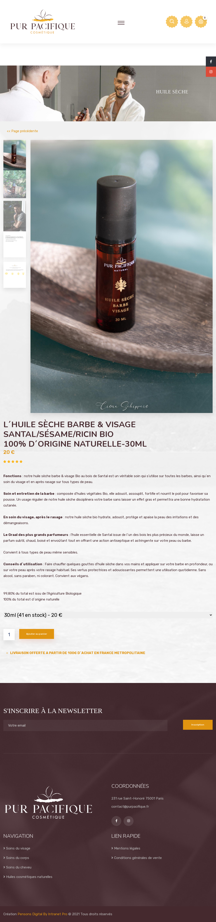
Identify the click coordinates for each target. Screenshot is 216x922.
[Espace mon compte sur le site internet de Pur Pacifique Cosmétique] (186, 22)
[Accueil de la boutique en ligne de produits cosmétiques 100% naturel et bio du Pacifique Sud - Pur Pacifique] (42, 21)
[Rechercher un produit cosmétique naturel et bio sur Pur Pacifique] (172, 22)
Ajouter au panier (36, 634)
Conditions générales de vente (136, 858)
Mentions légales (125, 848)
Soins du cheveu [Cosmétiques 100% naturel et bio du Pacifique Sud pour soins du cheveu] (17, 867)
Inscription (197, 724)
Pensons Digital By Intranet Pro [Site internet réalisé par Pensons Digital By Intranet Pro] (42, 914)
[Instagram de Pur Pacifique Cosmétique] (211, 72)
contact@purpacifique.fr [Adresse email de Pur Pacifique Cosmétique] (130, 807)
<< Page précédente (22, 131)
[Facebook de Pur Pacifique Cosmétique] (211, 62)
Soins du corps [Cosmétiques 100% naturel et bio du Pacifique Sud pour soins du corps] (16, 858)
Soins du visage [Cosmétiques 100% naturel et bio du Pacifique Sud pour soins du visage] (16, 848)
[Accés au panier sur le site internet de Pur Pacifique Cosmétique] (201, 22)
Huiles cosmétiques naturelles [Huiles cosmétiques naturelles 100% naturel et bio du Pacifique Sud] (27, 877)
